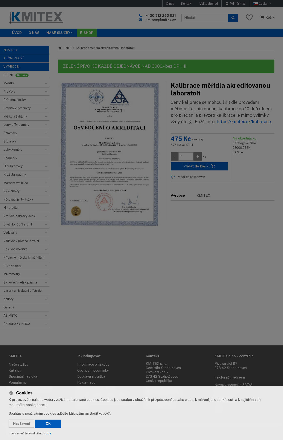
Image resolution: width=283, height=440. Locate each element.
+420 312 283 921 (161, 16)
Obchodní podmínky (93, 370)
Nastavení (21, 424)
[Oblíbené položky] (249, 17)
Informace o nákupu (93, 364)
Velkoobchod (208, 3)
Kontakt (187, 3)
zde (48, 433)
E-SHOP (86, 33)
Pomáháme (18, 382)
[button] (46, 83)
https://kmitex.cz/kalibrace (244, 121)
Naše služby (18, 364)
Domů (64, 48)
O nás (170, 3)
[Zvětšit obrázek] (110, 155)
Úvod (17, 33)
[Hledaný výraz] (204, 18)
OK (48, 424)
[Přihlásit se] (235, 3)
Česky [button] (260, 4)
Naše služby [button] (58, 33)
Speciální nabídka (23, 376)
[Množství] (185, 156)
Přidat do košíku (199, 166)
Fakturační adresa (230, 377)
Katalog (15, 370)
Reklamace (86, 382)
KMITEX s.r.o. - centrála (234, 356)
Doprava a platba (91, 376)
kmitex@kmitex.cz (161, 20)
